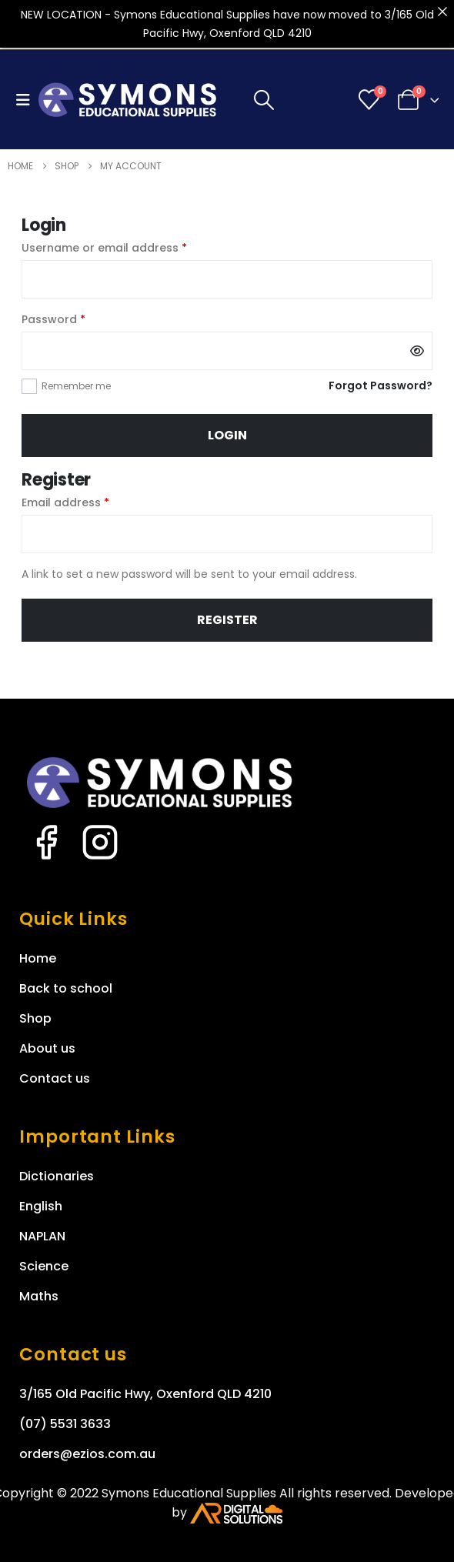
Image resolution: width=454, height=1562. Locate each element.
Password (78, 318)
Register (227, 620)
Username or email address (129, 247)
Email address (90, 501)
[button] (26, 100)
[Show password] (417, 351)
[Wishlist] (369, 99)
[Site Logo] (127, 99)
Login (227, 435)
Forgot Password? (380, 385)
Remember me (76, 385)
